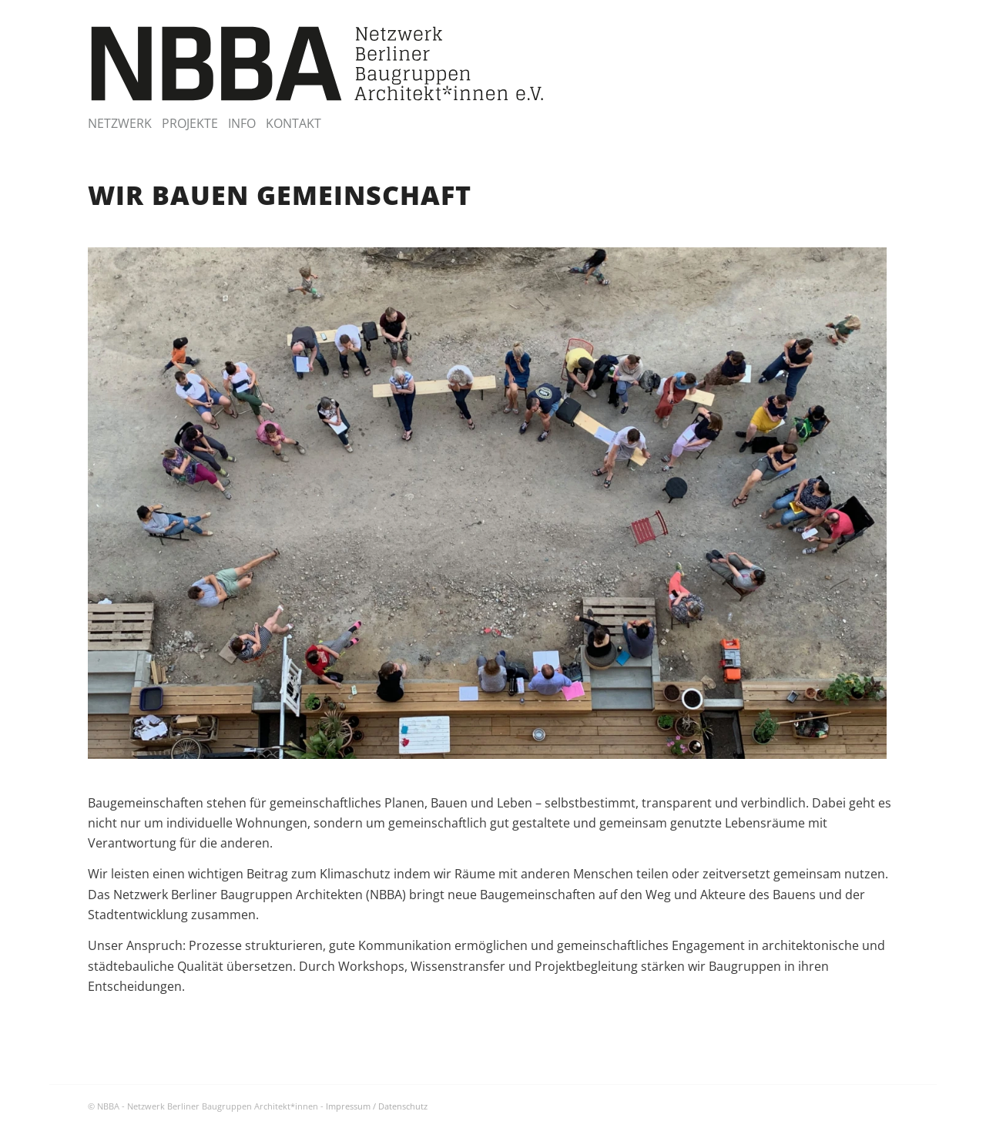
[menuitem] (125, 123)
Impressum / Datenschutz (377, 1106)
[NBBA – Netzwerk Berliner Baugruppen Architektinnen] (318, 63)
